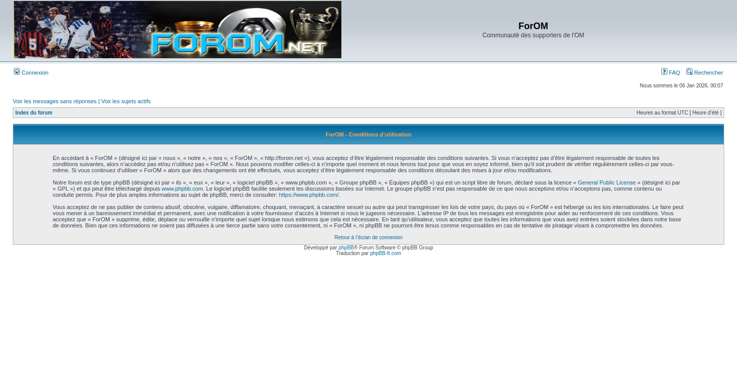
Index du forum (33, 113)
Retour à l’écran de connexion (369, 237)
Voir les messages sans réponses (55, 101)
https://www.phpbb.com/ (309, 195)
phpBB (346, 247)
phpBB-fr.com (385, 253)
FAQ (670, 73)
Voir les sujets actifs (126, 101)
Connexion (31, 73)
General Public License (607, 182)
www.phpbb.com (182, 189)
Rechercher (704, 73)
